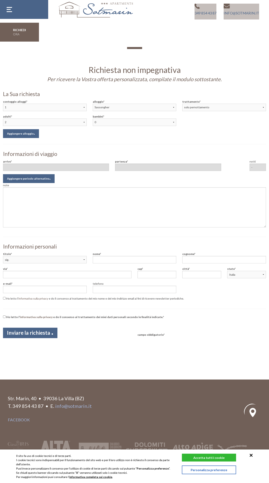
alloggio (98, 101)
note (6, 185)
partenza (121, 161)
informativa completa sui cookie (90, 477)
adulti (7, 116)
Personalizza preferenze (203, 472)
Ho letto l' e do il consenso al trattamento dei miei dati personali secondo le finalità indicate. (83, 317)
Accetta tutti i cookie (203, 457)
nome (96, 254)
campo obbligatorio (151, 334)
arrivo (7, 161)
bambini (98, 116)
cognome (188, 254)
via (5, 268)
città (185, 268)
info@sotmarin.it (73, 405)
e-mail (7, 283)
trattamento (191, 101)
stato (231, 268)
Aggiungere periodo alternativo (28, 178)
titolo (7, 254)
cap (140, 268)
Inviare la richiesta (33, 333)
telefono (98, 283)
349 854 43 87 (28, 405)
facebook (19, 418)
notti (253, 161)
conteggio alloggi (14, 101)
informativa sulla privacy (33, 298)
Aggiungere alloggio (20, 133)
